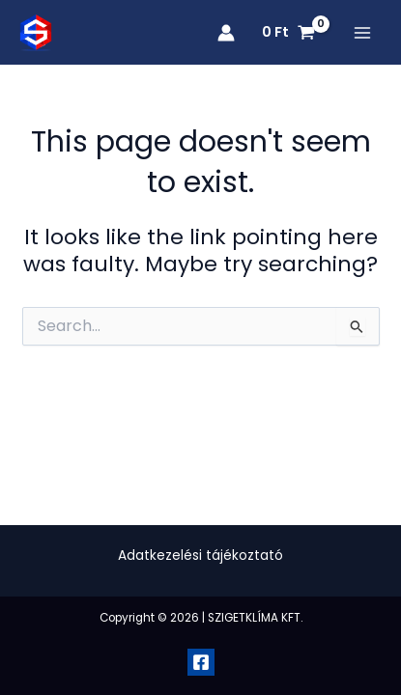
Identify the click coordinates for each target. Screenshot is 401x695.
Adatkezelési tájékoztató (200, 555)
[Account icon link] (226, 33)
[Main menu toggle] (362, 33)
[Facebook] (201, 662)
